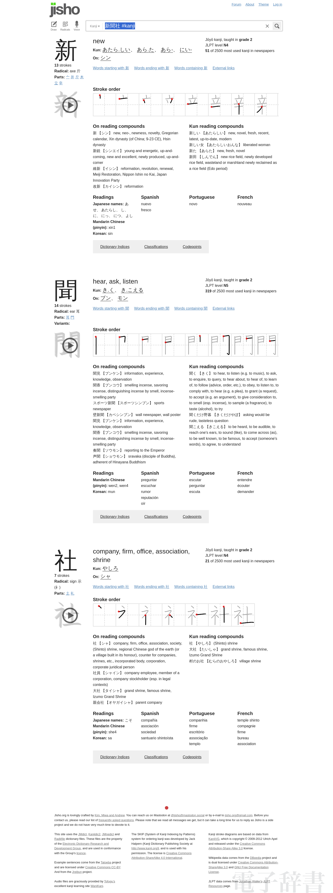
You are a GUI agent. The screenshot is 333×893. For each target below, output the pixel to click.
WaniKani (97, 886)
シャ (105, 576)
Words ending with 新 (151, 68)
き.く (108, 290)
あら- (167, 49)
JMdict (82, 834)
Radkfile (59, 839)
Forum (236, 4)
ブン (105, 298)
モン (122, 298)
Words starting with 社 (111, 587)
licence (81, 853)
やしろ (110, 568)
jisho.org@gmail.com (239, 815)
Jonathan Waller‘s (250, 881)
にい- (186, 49)
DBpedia (255, 857)
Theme (264, 4)
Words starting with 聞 (111, 308)
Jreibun (77, 872)
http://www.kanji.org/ (144, 848)
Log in (277, 4)
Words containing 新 (191, 68)
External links (223, 68)
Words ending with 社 (151, 587)
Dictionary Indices (115, 247)
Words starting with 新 (111, 68)
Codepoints (192, 247)
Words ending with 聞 (151, 308)
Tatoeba (106, 862)
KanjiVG (214, 839)
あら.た (145, 49)
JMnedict (108, 834)
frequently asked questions (116, 820)
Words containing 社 (191, 587)
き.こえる (132, 290)
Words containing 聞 (191, 308)
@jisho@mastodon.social (187, 815)
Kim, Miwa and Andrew (109, 815)
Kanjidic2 (94, 834)
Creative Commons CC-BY (102, 867)
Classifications (156, 247)
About (250, 4)
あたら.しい (116, 49)
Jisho (64, 10)
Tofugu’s (109, 881)
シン (105, 58)
